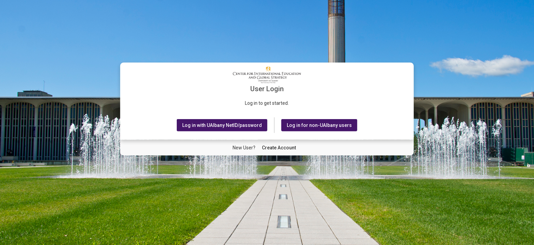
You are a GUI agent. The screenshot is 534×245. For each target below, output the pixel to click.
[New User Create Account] (278, 148)
